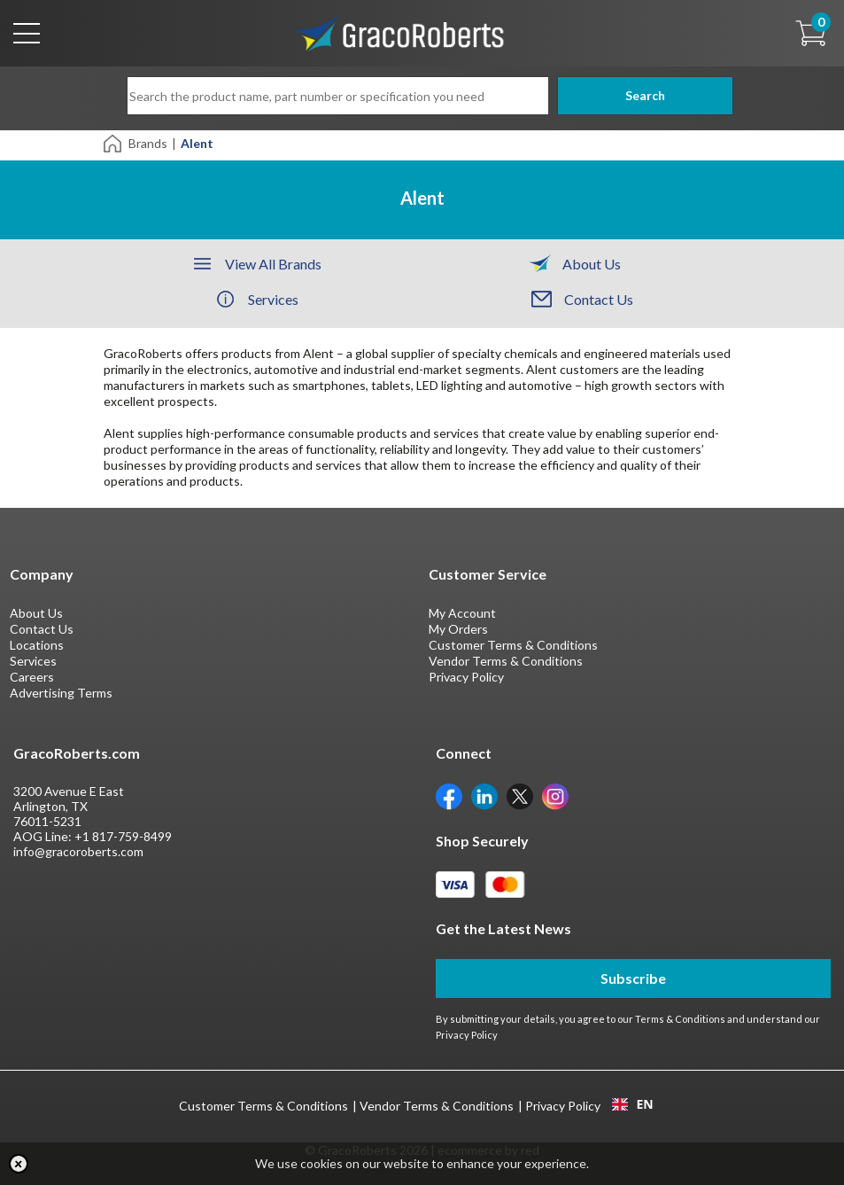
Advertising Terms (61, 692)
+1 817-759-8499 (123, 836)
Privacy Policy (466, 676)
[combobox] (632, 1104)
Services (33, 660)
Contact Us (42, 628)
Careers (32, 676)
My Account (462, 612)
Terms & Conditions (680, 1019)
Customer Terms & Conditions (513, 644)
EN (632, 1104)
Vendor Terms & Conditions (506, 660)
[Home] (114, 142)
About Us (36, 612)
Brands (147, 143)
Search (633, 95)
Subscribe (633, 978)
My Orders (458, 628)
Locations (37, 644)
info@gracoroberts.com (78, 851)
